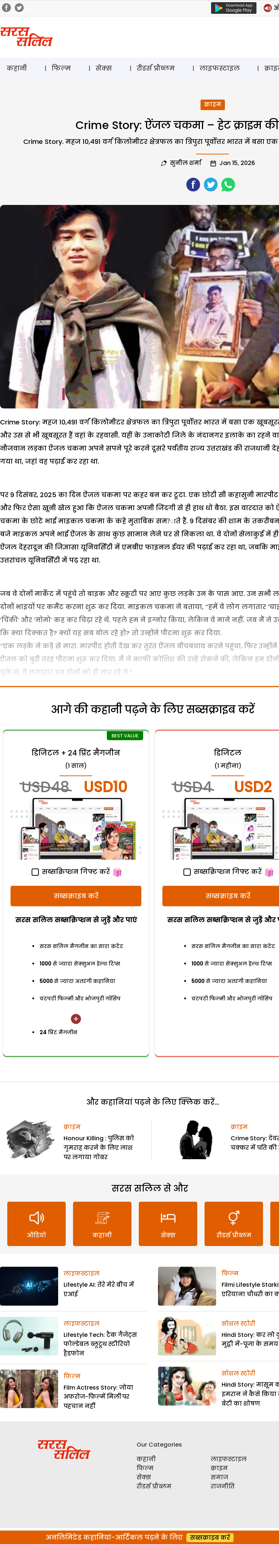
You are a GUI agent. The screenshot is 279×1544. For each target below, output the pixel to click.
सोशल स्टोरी (238, 1323)
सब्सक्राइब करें (76, 895)
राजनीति (223, 1486)
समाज (219, 1477)
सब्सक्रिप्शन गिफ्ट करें (71, 871)
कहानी (17, 68)
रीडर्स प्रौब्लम (156, 68)
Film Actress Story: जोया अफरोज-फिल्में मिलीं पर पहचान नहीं (98, 1396)
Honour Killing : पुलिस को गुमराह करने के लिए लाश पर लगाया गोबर (99, 1147)
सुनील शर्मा (185, 163)
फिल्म (61, 68)
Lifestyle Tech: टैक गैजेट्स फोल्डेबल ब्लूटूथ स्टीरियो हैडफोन (100, 1344)
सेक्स (104, 68)
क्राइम (212, 104)
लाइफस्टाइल (219, 68)
